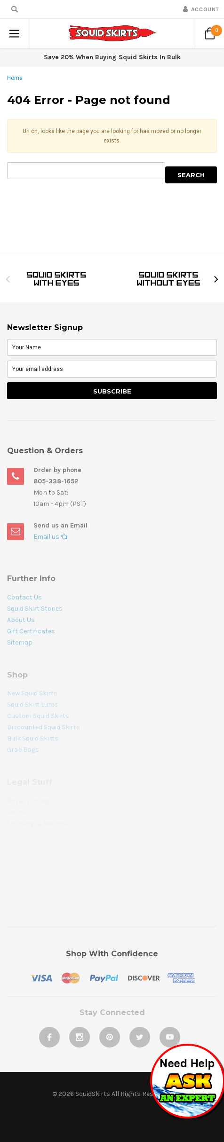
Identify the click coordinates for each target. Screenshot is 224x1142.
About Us (21, 620)
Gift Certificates (31, 631)
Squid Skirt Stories (35, 609)
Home (15, 78)
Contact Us (24, 597)
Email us (50, 537)
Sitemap (19, 642)
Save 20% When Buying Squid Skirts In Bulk (112, 57)
